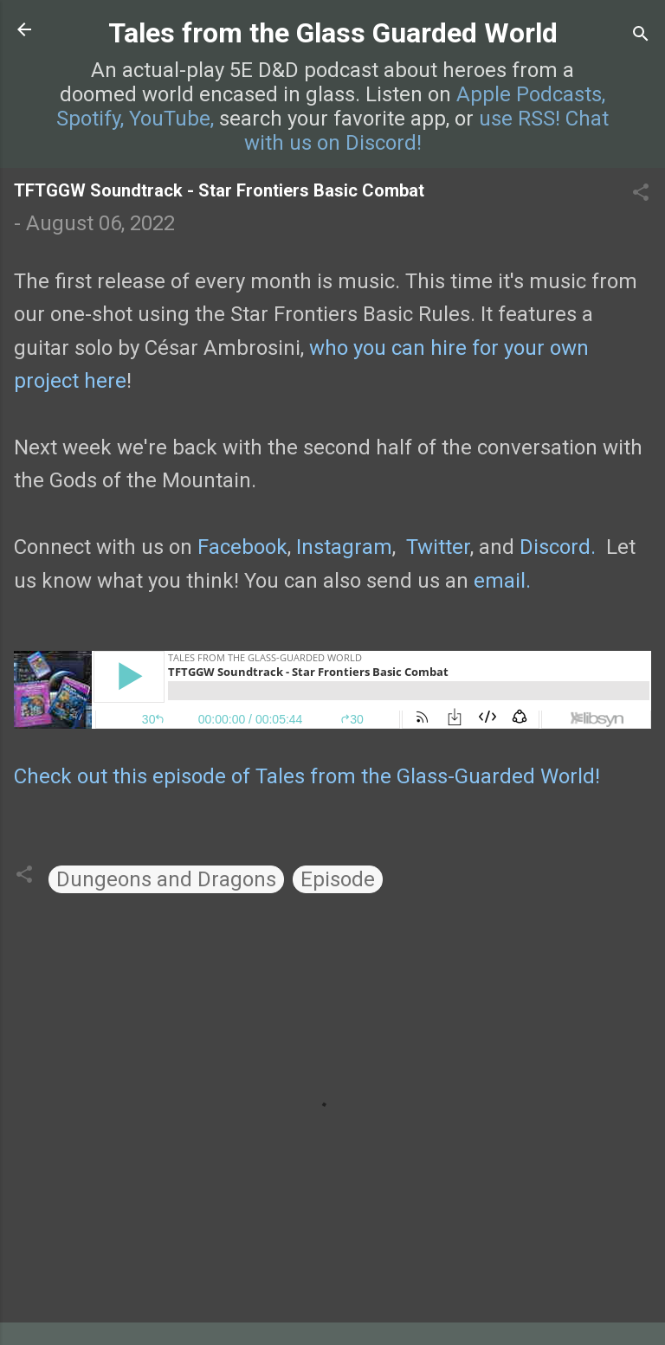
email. (502, 581)
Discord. (558, 547)
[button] (640, 194)
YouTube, (171, 118)
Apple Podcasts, (530, 94)
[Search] (640, 35)
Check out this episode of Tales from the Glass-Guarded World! (307, 776)
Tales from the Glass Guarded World (333, 32)
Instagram (344, 547)
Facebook (242, 547)
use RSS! (519, 118)
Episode (337, 879)
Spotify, (90, 118)
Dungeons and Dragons (166, 879)
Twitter (438, 547)
